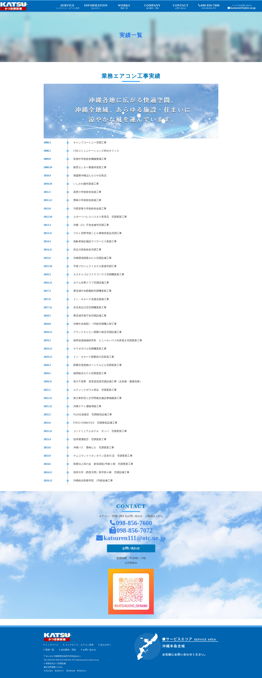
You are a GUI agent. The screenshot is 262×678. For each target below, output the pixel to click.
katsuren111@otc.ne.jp (241, 6)
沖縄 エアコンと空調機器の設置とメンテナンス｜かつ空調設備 (14, 6)
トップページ (51, 645)
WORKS (124, 6)
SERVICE (67, 6)
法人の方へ (105, 645)
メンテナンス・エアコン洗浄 (79, 645)
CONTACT (180, 6)
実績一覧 (49, 649)
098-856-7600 (209, 6)
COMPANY (152, 6)
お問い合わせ (131, 548)
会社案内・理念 (68, 649)
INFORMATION (96, 6)
